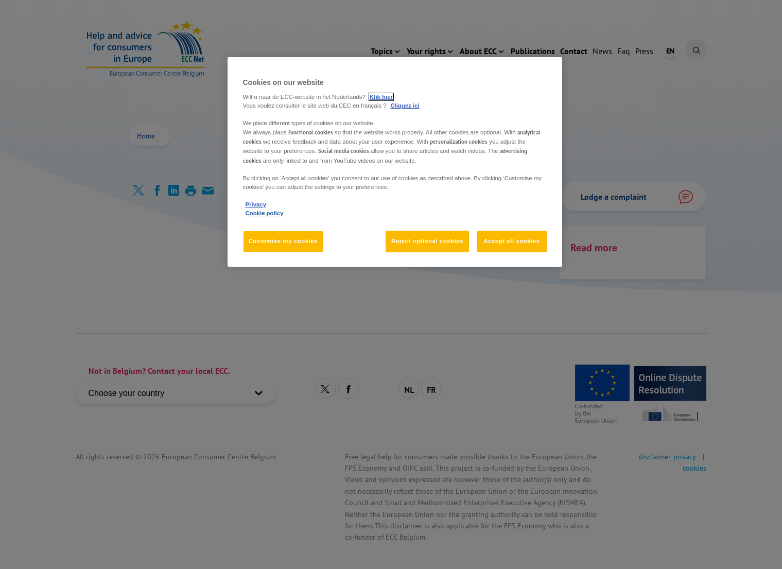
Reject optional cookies (427, 241)
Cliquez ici (405, 105)
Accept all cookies (511, 241)
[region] (395, 162)
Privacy (256, 204)
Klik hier (381, 97)
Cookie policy (265, 213)
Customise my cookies (283, 241)
